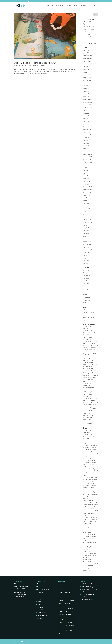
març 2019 (86, 206)
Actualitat (83, 5)
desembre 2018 (87, 214)
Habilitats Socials (88, 289)
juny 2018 (85, 225)
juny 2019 (85, 198)
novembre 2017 (87, 244)
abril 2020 (86, 176)
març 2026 (86, 50)
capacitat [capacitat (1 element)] (68, 597)
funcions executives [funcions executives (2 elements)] (69, 619)
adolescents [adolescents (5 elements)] (61, 587)
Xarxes (39, 587)
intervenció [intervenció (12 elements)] (71, 625)
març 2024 (86, 72)
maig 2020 (86, 173)
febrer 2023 (86, 94)
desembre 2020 (87, 154)
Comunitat (86, 278)
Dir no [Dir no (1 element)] (65, 608)
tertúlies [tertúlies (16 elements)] (61, 633)
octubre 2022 (87, 105)
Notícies (36, 65)
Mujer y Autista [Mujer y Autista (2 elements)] (62, 628)
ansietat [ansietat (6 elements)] (60, 589)
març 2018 (86, 233)
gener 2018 (86, 239)
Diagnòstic (86, 281)
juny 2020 (85, 170)
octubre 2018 (87, 220)
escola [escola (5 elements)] (72, 611)
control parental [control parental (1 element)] (62, 603)
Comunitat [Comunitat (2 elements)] (61, 600)
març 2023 (86, 91)
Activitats (76, 5)
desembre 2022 (87, 99)
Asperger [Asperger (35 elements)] (66, 589)
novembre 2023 (87, 80)
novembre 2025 (87, 55)
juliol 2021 (86, 138)
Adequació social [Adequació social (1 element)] (69, 584)
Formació (40, 607)
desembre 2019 (87, 187)
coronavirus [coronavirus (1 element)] (70, 603)
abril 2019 (86, 203)
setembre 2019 (87, 195)
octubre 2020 (87, 159)
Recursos (41, 65)
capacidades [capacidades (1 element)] (61, 597)
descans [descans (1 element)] (70, 606)
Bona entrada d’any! (89, 26)
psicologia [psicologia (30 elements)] (69, 628)
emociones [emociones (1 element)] (61, 611)
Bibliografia (86, 273)
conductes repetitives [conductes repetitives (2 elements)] (69, 600)
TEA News (86, 303)
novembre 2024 (87, 58)
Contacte (92, 5)
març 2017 (86, 263)
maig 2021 (86, 143)
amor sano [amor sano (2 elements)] (68, 587)
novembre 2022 (87, 102)
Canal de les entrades (89, 312)
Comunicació (86, 275)
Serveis (69, 5)
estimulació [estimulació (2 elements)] (68, 614)
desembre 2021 (87, 127)
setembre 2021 (87, 135)
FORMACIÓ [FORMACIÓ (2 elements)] (72, 617)
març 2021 (86, 146)
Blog (38, 584)
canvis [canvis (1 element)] (70, 595)
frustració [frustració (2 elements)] (61, 619)
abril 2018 (86, 231)
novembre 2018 (87, 217)
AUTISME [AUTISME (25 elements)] (61, 592)
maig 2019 (86, 200)
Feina (84, 286)
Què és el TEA (49, 5)
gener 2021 (86, 151)
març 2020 (86, 179)
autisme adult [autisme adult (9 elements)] (67, 592)
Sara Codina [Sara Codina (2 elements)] (61, 630)
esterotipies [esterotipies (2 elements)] (61, 614)
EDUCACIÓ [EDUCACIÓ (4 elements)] (70, 608)
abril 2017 (86, 261)
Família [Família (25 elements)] (60, 617)
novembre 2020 (87, 157)
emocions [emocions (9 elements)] (67, 611)
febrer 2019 (86, 209)
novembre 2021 (87, 129)
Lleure (39, 604)
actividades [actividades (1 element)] (61, 584)
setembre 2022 (87, 107)
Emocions (31, 65)
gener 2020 (86, 184)
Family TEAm (41, 612)
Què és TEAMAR (59, 5)
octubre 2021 (87, 132)
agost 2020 (86, 165)
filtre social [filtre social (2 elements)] (66, 617)
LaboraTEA (40, 610)
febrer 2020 (86, 181)
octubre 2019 (87, 192)
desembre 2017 (87, 241)
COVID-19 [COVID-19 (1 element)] (65, 606)
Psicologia (40, 602)
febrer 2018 (86, 236)
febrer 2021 (86, 148)
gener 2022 (86, 124)
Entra (84, 309)
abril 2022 (86, 116)
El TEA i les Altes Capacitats (89, 584)
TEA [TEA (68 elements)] (67, 630)
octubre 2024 (87, 61)
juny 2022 (85, 110)
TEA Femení (86, 300)
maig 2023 (86, 88)
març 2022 (86, 118)
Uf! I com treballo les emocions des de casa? (35, 62)
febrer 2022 (86, 121)
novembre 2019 (87, 189)
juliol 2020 (86, 168)
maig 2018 (86, 228)
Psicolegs (18, 65)
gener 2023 (86, 97)
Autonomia (86, 270)
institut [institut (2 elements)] (65, 625)
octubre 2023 (87, 83)
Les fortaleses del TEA (89, 34)
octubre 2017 (87, 247)
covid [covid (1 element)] (60, 606)
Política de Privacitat (43, 589)
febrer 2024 (86, 75)
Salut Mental (86, 297)
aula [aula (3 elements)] (70, 589)
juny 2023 (85, 86)
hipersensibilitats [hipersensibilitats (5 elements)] (62, 622)
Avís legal (40, 592)
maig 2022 (86, 113)
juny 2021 (85, 140)
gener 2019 (86, 211)
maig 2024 (86, 69)
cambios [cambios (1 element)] (66, 595)
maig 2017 (86, 258)
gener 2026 (86, 53)
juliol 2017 (86, 252)
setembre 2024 (87, 64)
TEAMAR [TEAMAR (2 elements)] (71, 630)
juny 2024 (85, 66)
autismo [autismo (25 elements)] (60, 595)
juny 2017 (85, 255)
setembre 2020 (87, 162)
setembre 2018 (87, 222)
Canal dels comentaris (89, 315)
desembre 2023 (87, 77)
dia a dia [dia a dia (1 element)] (61, 608)
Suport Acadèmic (42, 615)
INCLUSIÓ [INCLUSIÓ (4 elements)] (70, 622)
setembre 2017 (87, 250)
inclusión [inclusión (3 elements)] (61, 625)
